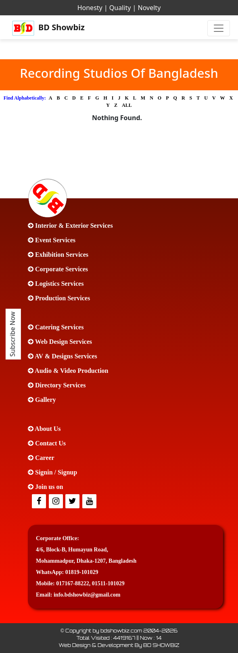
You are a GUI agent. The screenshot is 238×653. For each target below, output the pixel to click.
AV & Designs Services (62, 356)
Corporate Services (58, 269)
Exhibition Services (58, 254)
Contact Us (47, 443)
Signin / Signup (52, 472)
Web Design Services (60, 341)
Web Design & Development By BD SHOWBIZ (118, 645)
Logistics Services (56, 283)
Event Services (51, 240)
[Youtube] (90, 501)
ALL (127, 105)
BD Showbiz (48, 28)
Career (41, 457)
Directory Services (57, 385)
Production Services (59, 298)
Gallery (42, 399)
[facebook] (39, 501)
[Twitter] (56, 501)
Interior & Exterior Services (70, 225)
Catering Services (56, 327)
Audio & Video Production (68, 370)
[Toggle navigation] (218, 28)
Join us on (45, 486)
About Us (44, 428)
